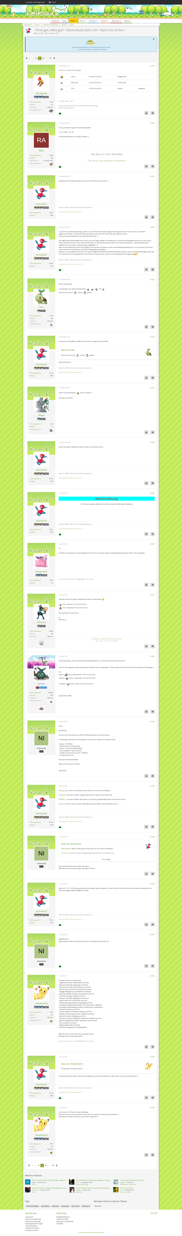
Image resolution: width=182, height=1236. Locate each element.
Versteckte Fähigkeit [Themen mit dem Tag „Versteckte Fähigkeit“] (32, 1206)
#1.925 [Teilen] (152, 279)
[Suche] (52, 2)
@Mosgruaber (64, 790)
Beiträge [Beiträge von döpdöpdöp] (32, 104)
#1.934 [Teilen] (152, 786)
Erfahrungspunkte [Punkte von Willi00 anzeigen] (35, 692)
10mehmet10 (80, 1041)
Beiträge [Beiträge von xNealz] (32, 426)
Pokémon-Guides (125, 1192)
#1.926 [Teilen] (152, 337)
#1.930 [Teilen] (152, 544)
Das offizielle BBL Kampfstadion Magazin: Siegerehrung (95, 1180)
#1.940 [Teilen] (152, 1108)
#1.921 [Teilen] (152, 66)
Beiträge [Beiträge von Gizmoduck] (32, 215)
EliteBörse (95, 639)
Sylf (121, 1190)
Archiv (34, 1184)
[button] (154, 39)
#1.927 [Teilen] (152, 388)
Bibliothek (79, 1192)
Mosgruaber (80, 579)
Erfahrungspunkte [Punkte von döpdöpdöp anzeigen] (35, 102)
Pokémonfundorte (126, 1188)
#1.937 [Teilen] (152, 934)
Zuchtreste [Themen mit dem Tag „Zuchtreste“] (55, 1206)
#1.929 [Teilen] (152, 493)
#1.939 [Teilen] (152, 1057)
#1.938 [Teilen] (152, 976)
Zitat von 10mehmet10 (72, 1063)
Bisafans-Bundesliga (82, 1184)
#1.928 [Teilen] (152, 442)
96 (36, 58)
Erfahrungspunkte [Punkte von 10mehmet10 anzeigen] (35, 1012)
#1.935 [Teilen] (152, 837)
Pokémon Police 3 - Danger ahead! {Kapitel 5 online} (49, 1188)
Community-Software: (91, 1232)
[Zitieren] (153, 113)
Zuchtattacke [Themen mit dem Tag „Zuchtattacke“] (65, 1206)
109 (50, 58)
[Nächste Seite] (54, 58)
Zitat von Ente (67, 349)
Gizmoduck (40, 33)
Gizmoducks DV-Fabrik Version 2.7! (71, 212)
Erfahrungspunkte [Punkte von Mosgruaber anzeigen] (35, 580)
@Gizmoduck (63, 70)
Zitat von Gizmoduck (71, 843)
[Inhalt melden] (146, 113)
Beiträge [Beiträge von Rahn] (32, 158)
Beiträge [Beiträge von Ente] (32, 318)
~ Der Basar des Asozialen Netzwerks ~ (107, 160)
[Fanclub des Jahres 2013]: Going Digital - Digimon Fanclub (51, 1180)
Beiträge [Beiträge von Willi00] (32, 695)
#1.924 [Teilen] (152, 227)
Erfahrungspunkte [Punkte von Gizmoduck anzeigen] (35, 212)
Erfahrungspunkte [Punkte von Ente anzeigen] (35, 316)
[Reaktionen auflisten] (61, 113)
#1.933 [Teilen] (152, 721)
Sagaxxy (122, 1182)
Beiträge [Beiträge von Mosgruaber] (32, 583)
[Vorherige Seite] (26, 58)
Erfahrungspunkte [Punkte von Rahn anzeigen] (35, 155)
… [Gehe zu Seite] (32, 58)
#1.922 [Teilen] (152, 123)
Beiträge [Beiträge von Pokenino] (32, 634)
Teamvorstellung (116, 639)
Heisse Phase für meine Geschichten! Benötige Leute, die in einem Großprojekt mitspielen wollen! (109, 1188)
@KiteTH (62, 804)
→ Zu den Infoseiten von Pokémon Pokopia (91, 49)
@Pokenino (63, 795)
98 (43, 58)
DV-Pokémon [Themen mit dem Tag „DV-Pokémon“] (45, 1206)
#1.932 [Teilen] (152, 656)
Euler (77, 1182)
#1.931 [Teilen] (152, 595)
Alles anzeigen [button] (106, 859)
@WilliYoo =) (63, 799)
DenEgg (78, 1190)
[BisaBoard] (91, 12)
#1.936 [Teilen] (152, 884)
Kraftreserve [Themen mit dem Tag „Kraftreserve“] (86, 1206)
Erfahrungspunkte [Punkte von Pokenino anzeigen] (35, 631)
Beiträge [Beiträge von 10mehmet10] (32, 1015)
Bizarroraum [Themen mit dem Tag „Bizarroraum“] (75, 1206)
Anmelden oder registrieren (35, 2)
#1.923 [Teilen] (152, 176)
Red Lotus (35, 1190)
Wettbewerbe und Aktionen (128, 1184)
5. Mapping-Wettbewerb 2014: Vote (132, 1180)
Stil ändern (154, 1213)
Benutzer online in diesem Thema (110, 1201)
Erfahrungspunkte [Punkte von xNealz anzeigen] (35, 424)
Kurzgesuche (104, 639)
